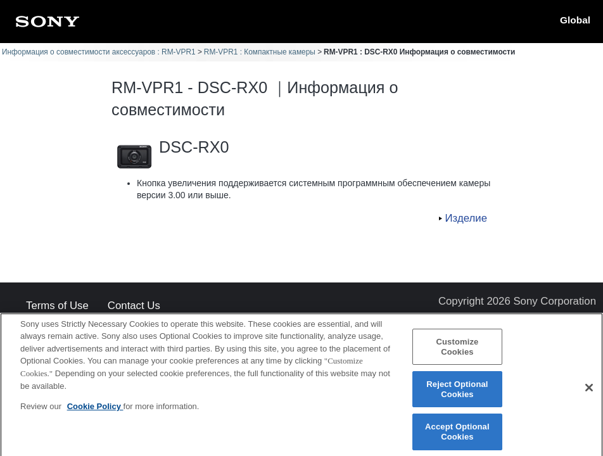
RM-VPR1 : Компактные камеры (259, 52)
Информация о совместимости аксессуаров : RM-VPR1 (99, 52)
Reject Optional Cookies (457, 393)
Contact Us (134, 306)
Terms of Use (57, 306)
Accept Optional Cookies (457, 436)
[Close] (589, 392)
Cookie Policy (95, 410)
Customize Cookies (457, 350)
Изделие (466, 218)
